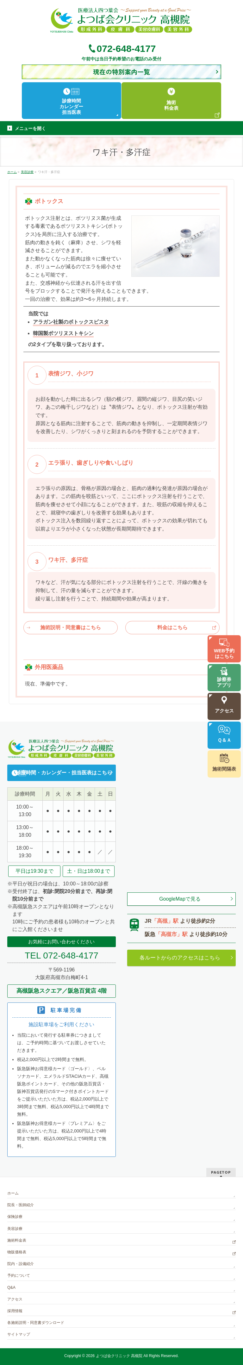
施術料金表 (16, 1240)
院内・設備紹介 (20, 1264)
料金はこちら (172, 627)
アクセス (14, 1299)
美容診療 (14, 1228)
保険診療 (14, 1216)
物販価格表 (16, 1252)
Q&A (11, 1287)
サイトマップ (18, 1334)
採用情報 (14, 1311)
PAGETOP (221, 1172)
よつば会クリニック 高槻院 (119, 1356)
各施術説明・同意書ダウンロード (35, 1322)
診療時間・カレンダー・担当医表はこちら (64, 772)
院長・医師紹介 (20, 1205)
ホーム (13, 1193)
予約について (18, 1275)
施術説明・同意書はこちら (70, 627)
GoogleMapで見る (180, 899)
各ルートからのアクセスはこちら (180, 958)
